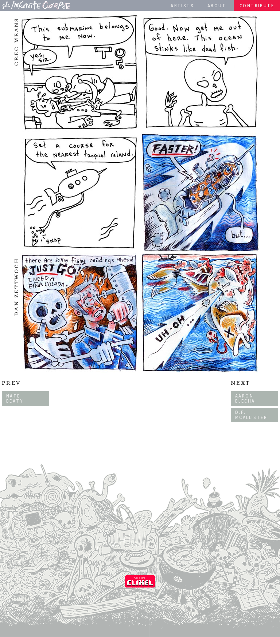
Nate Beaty (14, 398)
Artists (182, 5)
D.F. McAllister (251, 415)
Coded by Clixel (140, 581)
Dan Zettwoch (16, 287)
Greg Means (16, 41)
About (216, 5)
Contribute (257, 5)
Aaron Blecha (245, 398)
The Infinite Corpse (36, 5)
